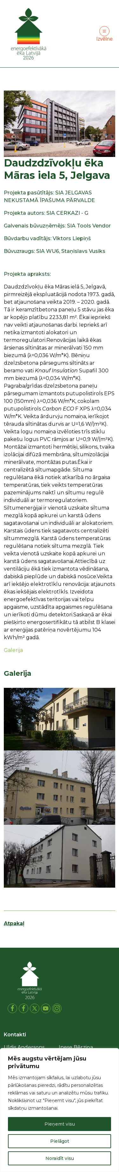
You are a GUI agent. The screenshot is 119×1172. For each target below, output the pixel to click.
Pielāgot (59, 1141)
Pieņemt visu (59, 1124)
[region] (59, 1110)
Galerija (13, 650)
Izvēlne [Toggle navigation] (104, 34)
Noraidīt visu (59, 1158)
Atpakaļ (14, 923)
